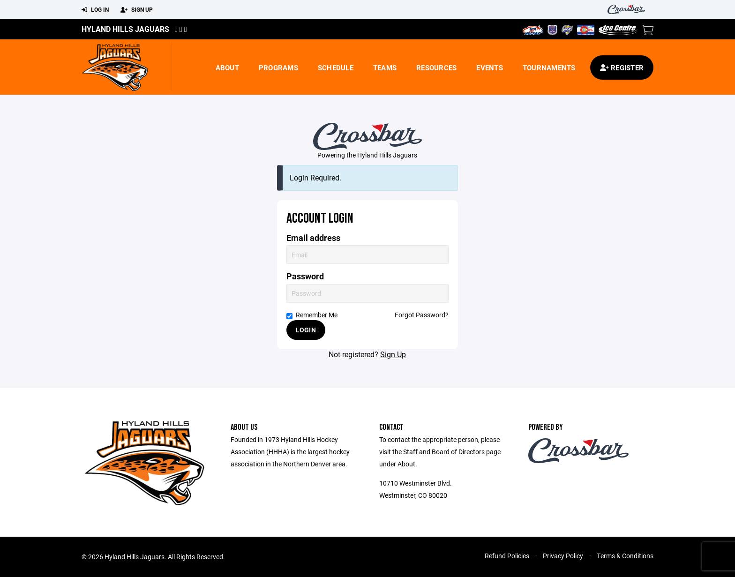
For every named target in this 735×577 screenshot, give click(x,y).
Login (306, 329)
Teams (385, 67)
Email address (313, 237)
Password (305, 276)
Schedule (335, 67)
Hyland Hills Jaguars (125, 29)
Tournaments (549, 67)
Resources (436, 67)
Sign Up (136, 10)
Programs (278, 67)
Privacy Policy (563, 555)
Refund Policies (507, 555)
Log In (95, 10)
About (227, 67)
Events (489, 67)
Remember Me (312, 314)
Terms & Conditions (625, 555)
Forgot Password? (422, 314)
